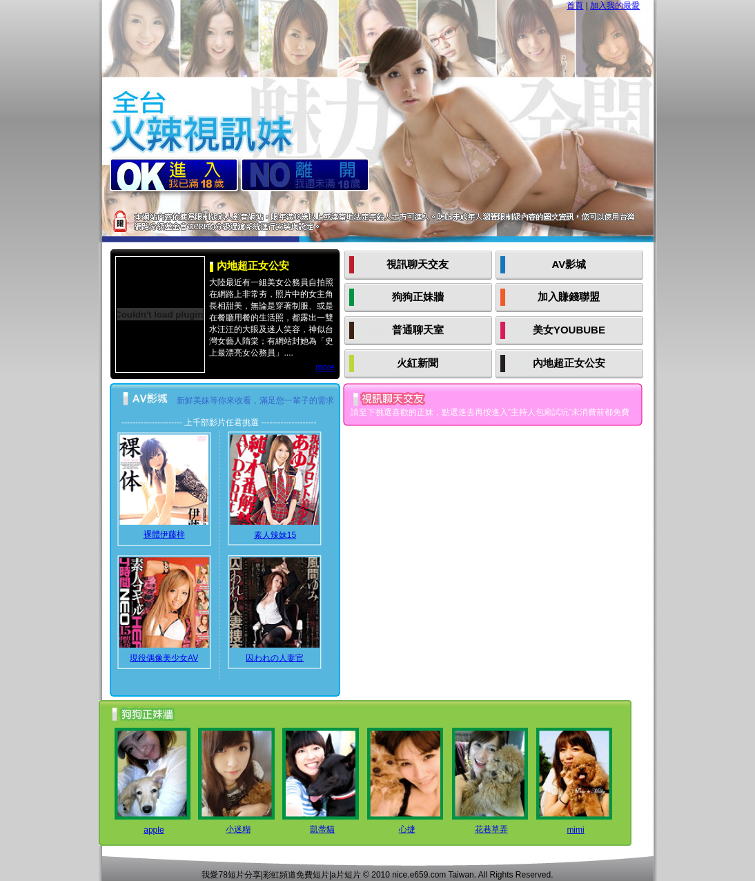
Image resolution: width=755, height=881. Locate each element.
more (324, 367)
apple (154, 830)
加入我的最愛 (615, 5)
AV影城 (569, 264)
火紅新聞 (417, 363)
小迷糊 (238, 829)
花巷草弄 (491, 829)
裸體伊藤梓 (164, 534)
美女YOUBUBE (569, 330)
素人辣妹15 (275, 535)
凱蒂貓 (322, 829)
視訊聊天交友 (417, 264)
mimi (575, 830)
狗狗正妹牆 (418, 296)
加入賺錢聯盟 (569, 296)
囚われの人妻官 (275, 658)
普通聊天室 (418, 330)
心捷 (407, 829)
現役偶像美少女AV (164, 658)
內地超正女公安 (569, 363)
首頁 (575, 5)
